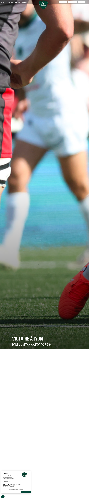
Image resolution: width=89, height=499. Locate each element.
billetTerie (62, 2)
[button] (3, 2)
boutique (81, 2)
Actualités (10, 2)
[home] (43, 4)
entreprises (72, 2)
